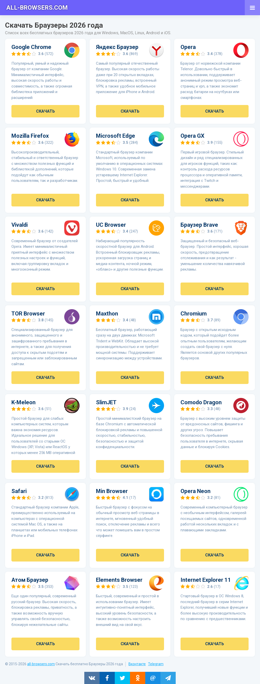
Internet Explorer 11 (206, 579)
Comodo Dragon (201, 402)
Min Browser (112, 490)
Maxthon (107, 313)
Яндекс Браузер (117, 47)
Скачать (45, 111)
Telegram (156, 663)
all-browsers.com (41, 663)
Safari (19, 490)
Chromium (194, 313)
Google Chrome (31, 47)
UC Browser (111, 224)
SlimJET (106, 402)
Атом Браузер (29, 579)
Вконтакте (137, 663)
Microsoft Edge (115, 136)
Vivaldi (19, 224)
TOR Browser (28, 313)
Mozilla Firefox (30, 136)
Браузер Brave (199, 224)
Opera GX (192, 136)
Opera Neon (195, 490)
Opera (188, 47)
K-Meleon (23, 402)
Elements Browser (119, 579)
